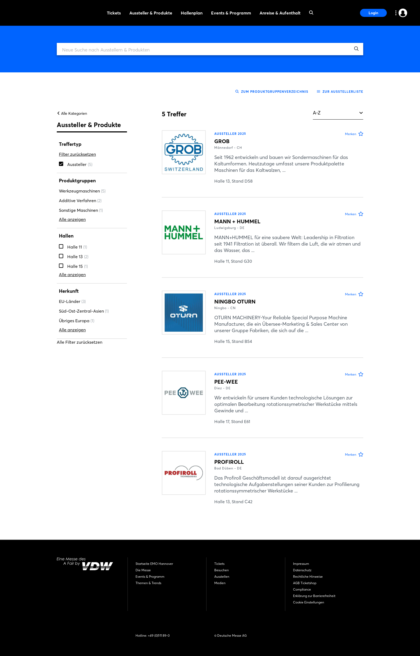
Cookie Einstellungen (308, 602)
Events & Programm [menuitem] (231, 13)
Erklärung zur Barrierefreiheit (314, 596)
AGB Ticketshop (304, 583)
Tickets (219, 564)
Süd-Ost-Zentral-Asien (84, 315)
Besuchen (221, 570)
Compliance (302, 589)
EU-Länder (72, 306)
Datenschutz (302, 570)
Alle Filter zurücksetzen (79, 347)
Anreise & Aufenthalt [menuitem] (280, 13)
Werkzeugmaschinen (82, 195)
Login (373, 12)
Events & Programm (150, 577)
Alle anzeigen (72, 224)
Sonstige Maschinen (81, 215)
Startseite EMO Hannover (154, 564)
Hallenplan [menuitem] (191, 13)
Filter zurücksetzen (77, 159)
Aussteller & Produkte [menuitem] (150, 13)
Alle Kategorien (72, 118)
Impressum (301, 564)
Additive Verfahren (80, 205)
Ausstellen (221, 577)
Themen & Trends (148, 583)
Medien (220, 583)
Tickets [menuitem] (114, 13)
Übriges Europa (76, 325)
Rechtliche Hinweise (308, 577)
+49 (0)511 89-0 (159, 635)
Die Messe (143, 570)
